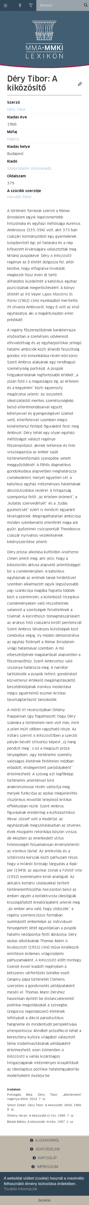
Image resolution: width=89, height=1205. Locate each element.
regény (13, 139)
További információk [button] (20, 1189)
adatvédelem (44, 1149)
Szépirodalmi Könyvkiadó (29, 168)
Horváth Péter (19, 197)
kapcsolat (44, 1158)
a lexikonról (44, 1140)
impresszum (44, 1167)
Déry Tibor (16, 109)
